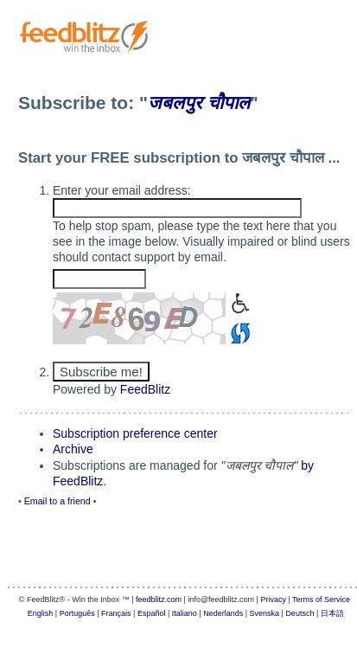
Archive (73, 449)
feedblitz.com (159, 599)
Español (151, 613)
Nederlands (223, 613)
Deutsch (299, 613)
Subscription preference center (135, 433)
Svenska (265, 613)
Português (77, 613)
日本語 (332, 613)
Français (116, 613)
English (41, 613)
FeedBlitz (145, 389)
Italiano (184, 613)
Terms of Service (321, 599)
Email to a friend (57, 501)
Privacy (273, 599)
